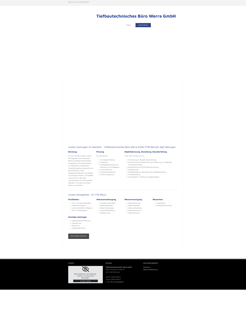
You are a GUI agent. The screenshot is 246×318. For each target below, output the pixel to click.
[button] (78, 236)
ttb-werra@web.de (117, 282)
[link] (85, 269)
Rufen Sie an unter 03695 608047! (78, 2)
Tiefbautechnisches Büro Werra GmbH (136, 15)
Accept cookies (85, 281)
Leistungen (143, 25)
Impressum (146, 267)
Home (128, 25)
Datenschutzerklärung (150, 269)
